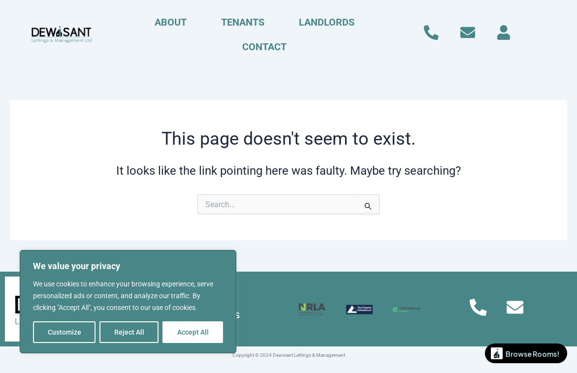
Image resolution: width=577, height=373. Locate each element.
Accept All (193, 332)
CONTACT (264, 47)
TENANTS (242, 22)
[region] (128, 301)
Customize (64, 332)
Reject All (129, 332)
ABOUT (171, 22)
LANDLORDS (326, 22)
